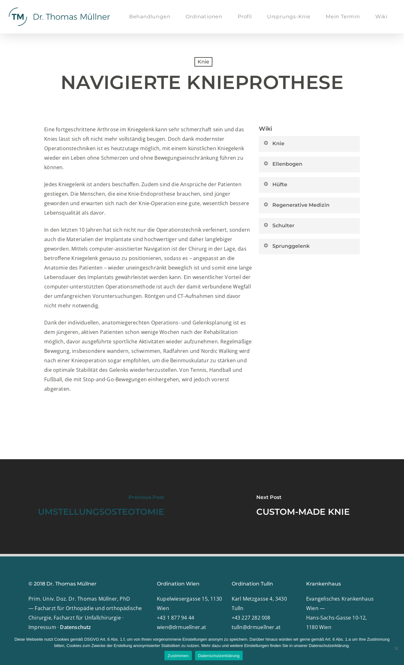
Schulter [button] (278, 225)
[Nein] (396, 648)
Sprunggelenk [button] (286, 246)
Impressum (42, 627)
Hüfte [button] (275, 184)
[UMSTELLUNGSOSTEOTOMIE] (101, 506)
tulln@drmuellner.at (256, 627)
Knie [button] (273, 143)
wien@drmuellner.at (181, 627)
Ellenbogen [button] (282, 164)
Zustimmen (178, 655)
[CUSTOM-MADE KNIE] (303, 506)
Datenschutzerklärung (219, 655)
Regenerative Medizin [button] (296, 205)
